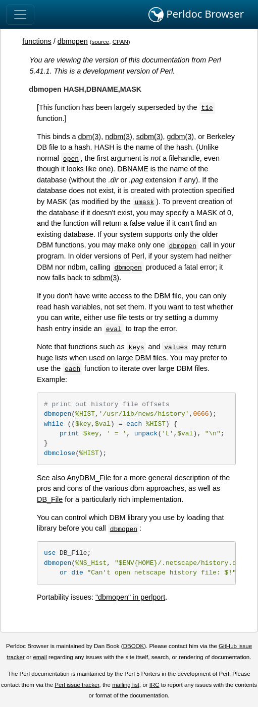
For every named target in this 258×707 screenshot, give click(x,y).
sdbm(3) (149, 137)
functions (36, 41)
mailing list (125, 685)
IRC (154, 685)
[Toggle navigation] (20, 15)
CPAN (120, 42)
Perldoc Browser (196, 14)
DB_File (50, 499)
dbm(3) (89, 137)
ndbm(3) (118, 137)
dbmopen (73, 41)
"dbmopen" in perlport (130, 597)
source (101, 42)
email (40, 657)
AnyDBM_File (89, 478)
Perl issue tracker (77, 685)
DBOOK (133, 646)
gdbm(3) (180, 137)
